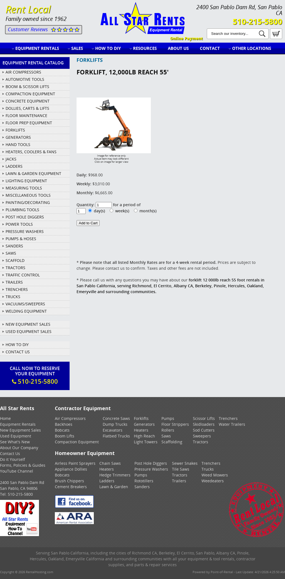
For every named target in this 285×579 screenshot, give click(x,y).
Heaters (141, 430)
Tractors (200, 441)
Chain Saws (110, 463)
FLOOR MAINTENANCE (26, 115)
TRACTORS (15, 267)
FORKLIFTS (15, 130)
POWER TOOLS (19, 224)
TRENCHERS (17, 289)
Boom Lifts (64, 436)
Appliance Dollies (71, 469)
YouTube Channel (16, 471)
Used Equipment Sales (28, 331)
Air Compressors (70, 418)
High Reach (144, 436)
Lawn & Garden (113, 486)
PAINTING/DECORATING (28, 202)
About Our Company (19, 447)
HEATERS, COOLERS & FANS (31, 151)
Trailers (179, 480)
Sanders (142, 486)
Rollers (167, 430)
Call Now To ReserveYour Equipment (35, 375)
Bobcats (62, 430)
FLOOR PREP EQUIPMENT (29, 122)
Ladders (106, 480)
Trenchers (228, 418)
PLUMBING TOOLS (22, 209)
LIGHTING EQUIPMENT (26, 180)
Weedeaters (213, 480)
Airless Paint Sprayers (75, 463)
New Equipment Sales (28, 324)
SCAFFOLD (15, 260)
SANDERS (14, 246)
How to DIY (108, 48)
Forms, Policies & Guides (22, 465)
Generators (144, 424)
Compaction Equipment (77, 441)
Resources (145, 48)
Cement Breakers (71, 486)
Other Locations (251, 48)
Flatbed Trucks (116, 436)
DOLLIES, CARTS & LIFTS (27, 108)
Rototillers (143, 480)
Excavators (112, 430)
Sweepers (202, 436)
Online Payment (186, 38)
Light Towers (146, 441)
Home (5, 418)
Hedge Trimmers (115, 475)
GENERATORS (18, 137)
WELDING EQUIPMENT (26, 311)
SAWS (11, 253)
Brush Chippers (69, 480)
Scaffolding (171, 441)
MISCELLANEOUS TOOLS (28, 195)
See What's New (15, 441)
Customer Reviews (28, 29)
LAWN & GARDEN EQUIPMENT (33, 173)
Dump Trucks (115, 424)
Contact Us (18, 351)
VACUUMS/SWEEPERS (25, 303)
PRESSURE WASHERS (25, 231)
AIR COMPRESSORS (23, 72)
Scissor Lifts (204, 418)
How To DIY (17, 344)
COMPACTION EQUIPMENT (30, 93)
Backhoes (63, 424)
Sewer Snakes (185, 463)
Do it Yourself (12, 459)
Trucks (208, 469)
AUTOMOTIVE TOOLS (25, 79)
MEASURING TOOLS (24, 188)
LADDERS (14, 166)
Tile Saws (180, 469)
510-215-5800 (257, 21)
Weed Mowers (215, 475)
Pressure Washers (151, 469)
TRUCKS (13, 296)
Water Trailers (232, 424)
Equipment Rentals (37, 48)
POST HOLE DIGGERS (25, 217)
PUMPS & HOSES (21, 238)
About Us (178, 48)
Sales (77, 48)
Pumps (167, 418)
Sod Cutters (204, 430)
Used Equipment (15, 436)
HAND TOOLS (18, 144)
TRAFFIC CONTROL (23, 275)
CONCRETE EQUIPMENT (28, 101)
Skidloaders (204, 424)
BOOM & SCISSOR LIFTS (27, 86)
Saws (166, 436)
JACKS (11, 159)
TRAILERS (14, 282)
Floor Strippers (175, 424)
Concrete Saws (116, 418)
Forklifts (141, 418)
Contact (210, 48)
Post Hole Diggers (150, 463)
